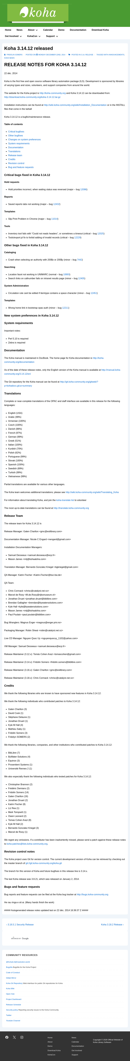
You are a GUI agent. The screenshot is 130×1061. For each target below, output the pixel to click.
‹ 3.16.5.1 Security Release (20, 924)
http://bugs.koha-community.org (92, 894)
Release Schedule (13, 1005)
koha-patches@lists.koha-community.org (27, 844)
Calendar (48, 30)
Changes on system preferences (24, 139)
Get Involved (14, 35)
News (19, 30)
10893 (66, 274)
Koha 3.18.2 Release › (112, 924)
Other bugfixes (15, 135)
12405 (81, 278)
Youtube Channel (13, 1021)
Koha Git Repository (14, 983)
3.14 (82, 55)
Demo (61, 30)
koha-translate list (65, 500)
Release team (15, 155)
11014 (54, 219)
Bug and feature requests (21, 167)
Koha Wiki (10, 988)
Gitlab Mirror (11, 978)
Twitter (8, 1015)
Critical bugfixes (16, 131)
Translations (14, 151)
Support (52, 35)
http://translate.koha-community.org (71, 508)
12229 (77, 237)
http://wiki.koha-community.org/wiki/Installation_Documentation (75, 105)
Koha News (9, 58)
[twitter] (14, 1037)
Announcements (116, 55)
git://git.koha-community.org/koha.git (44, 863)
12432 (56, 204)
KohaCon (34, 35)
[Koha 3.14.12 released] (51, 55)
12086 (83, 189)
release (89, 55)
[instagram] (22, 1037)
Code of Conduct (13, 972)
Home (8, 30)
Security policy (12, 1010)
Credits (11, 159)
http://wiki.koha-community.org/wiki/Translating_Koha (92, 492)
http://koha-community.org (53, 93)
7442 (79, 260)
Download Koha (100, 30)
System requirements (19, 143)
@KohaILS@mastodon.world (18, 962)
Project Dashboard (13, 999)
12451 (94, 293)
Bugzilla (9, 967)
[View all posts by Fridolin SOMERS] (13, 55)
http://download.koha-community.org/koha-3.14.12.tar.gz (32, 97)
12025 (100, 233)
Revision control (16, 163)
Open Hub (10, 994)
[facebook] (7, 1037)
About (33, 29)
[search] (53, 938)
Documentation (78, 30)
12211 (65, 308)
